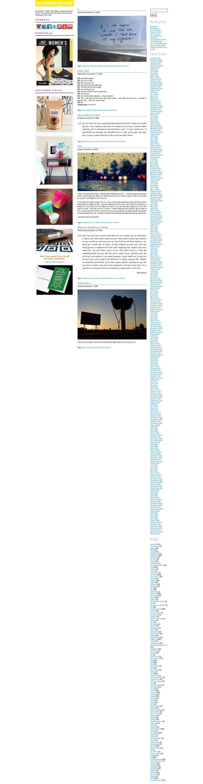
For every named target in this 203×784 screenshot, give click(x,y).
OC (151, 704)
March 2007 (154, 473)
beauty (152, 552)
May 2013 (154, 340)
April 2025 (154, 75)
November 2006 (156, 480)
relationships (109, 66)
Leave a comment (121, 66)
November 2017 (156, 241)
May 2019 (154, 207)
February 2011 (155, 391)
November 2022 (156, 129)
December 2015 (156, 281)
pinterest (153, 715)
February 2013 (155, 345)
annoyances (154, 546)
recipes (153, 727)
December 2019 (156, 195)
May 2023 (154, 119)
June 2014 (154, 315)
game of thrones (156, 618)
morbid (153, 691)
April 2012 (154, 364)
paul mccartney (156, 710)
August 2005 (155, 490)
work (152, 778)
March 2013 (154, 344)
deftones (153, 584)
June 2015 (154, 292)
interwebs (154, 651)
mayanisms (154, 679)
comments (154, 573)
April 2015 (154, 296)
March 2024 (154, 100)
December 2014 (156, 304)
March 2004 (154, 520)
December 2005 (156, 486)
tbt (151, 750)
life (92, 66)
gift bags (153, 624)
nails (152, 700)
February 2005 (155, 500)
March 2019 (154, 210)
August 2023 (155, 113)
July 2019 (154, 203)
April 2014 (154, 319)
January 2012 (155, 370)
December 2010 (156, 395)
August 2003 (155, 534)
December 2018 (156, 216)
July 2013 (154, 336)
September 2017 (156, 245)
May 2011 (154, 385)
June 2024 (154, 94)
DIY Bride (153, 38)
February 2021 (155, 168)
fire (151, 603)
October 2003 (155, 530)
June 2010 (154, 406)
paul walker (154, 712)
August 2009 (155, 425)
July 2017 (154, 248)
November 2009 (156, 420)
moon (152, 689)
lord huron (154, 670)
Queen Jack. (83, 71)
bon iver (153, 559)
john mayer (154, 656)
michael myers (155, 681)
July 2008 (154, 444)
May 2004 (154, 517)
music (152, 696)
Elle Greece (154, 28)
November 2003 (156, 528)
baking (152, 548)
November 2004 (156, 505)
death (152, 582)
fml (151, 607)
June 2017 (154, 250)
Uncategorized (155, 759)
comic (152, 571)
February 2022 (155, 146)
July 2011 (154, 382)
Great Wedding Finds (158, 40)
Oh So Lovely (155, 34)
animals (153, 544)
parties (152, 708)
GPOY (152, 630)
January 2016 (155, 279)
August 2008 (155, 442)
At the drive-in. (84, 283)
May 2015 (154, 294)
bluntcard (153, 558)
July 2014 (154, 313)
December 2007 (156, 456)
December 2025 (156, 60)
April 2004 (154, 519)
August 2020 (155, 180)
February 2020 (155, 191)
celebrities (154, 563)
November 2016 (156, 264)
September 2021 (156, 155)
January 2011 (155, 393)
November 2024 (156, 85)
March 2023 (154, 123)
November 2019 (156, 197)
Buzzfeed (153, 26)
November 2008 (156, 441)
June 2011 (154, 383)
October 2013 (155, 330)
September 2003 (156, 532)
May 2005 (154, 494)
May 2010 (154, 408)
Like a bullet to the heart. (89, 115)
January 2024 (155, 104)
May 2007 (154, 469)
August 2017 (155, 246)
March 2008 (154, 450)
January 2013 (155, 347)
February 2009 (155, 435)
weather (153, 765)
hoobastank (154, 643)
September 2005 (156, 488)
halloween (154, 632)
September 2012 (156, 355)
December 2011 (156, 372)
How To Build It (156, 30)
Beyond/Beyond (156, 36)
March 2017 (154, 256)
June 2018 (154, 227)
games (152, 620)
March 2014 (154, 321)
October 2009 (155, 422)
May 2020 (154, 186)
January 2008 (155, 454)
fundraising (154, 615)
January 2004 (155, 524)
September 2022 (156, 132)
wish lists (153, 774)
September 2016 (156, 267)
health (152, 636)
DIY (151, 590)
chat (83, 110)
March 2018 (154, 233)
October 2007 (155, 460)
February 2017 (155, 258)
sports (152, 746)
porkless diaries (156, 721)
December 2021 (156, 149)
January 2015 (155, 302)
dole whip (153, 592)
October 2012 (155, 353)
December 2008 (156, 439)
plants (152, 717)
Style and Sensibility (157, 45)
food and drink (155, 609)
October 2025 (155, 64)
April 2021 (154, 165)
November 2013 (156, 328)
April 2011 (154, 387)
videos (152, 763)
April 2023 (154, 121)
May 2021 (154, 163)
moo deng (154, 687)
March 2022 (154, 144)
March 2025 (154, 77)
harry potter (154, 634)
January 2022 (155, 148)
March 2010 (154, 412)
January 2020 (155, 193)
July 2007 (154, 465)
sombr (152, 740)
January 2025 (155, 81)
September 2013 (156, 332)
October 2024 (155, 87)
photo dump (154, 714)
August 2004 (155, 511)
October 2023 (155, 110)
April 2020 (154, 188)
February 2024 (155, 102)
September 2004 (156, 509)
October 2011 (155, 376)
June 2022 (154, 138)
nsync (152, 702)
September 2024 (156, 89)
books (152, 561)
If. (78, 9)
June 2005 (154, 492)
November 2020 (156, 174)
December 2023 (156, 106)
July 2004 (154, 513)
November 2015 (156, 283)
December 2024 (156, 83)
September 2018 (156, 222)
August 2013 (155, 334)
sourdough (154, 744)
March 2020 (154, 189)
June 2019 (154, 205)
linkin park (154, 666)
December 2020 (156, 172)
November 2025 (156, 62)
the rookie (154, 752)
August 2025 (155, 68)
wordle (152, 776)
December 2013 (156, 326)
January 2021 (155, 170)
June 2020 (154, 184)
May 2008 (154, 446)
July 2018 (154, 226)
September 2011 (156, 378)
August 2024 (155, 90)
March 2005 (154, 498)
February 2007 (155, 475)
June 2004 (154, 515)
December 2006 (156, 479)
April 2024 (154, 98)
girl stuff (153, 626)
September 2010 (156, 401)
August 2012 (155, 357)
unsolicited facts (156, 761)
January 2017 (155, 260)
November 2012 (156, 351)
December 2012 (156, 349)
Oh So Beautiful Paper (158, 43)
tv (151, 757)
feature (153, 599)
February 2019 (155, 212)
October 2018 (155, 220)
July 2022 (154, 136)
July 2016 (154, 271)
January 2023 (155, 125)
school (152, 736)
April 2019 (154, 208)
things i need (155, 754)
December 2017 (156, 239)
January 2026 (155, 58)
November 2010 (156, 397)
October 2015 (155, 285)
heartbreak (86, 66)
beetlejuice (154, 554)
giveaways (154, 628)
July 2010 (154, 404)
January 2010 (155, 416)
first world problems (157, 605)
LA (151, 662)
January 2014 (155, 324)
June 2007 (154, 467)
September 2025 (156, 66)
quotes (100, 66)
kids (151, 660)
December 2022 (156, 127)
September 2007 (156, 461)
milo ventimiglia (156, 685)
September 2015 (156, 286)
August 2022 (155, 134)
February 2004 (155, 522)
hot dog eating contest (158, 645)
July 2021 (154, 159)
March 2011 (154, 389)
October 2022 (155, 130)
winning (153, 773)
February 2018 (155, 235)
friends (88, 110)
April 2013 (154, 342)
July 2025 (154, 70)
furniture (153, 617)
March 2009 (154, 433)
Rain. (80, 146)
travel (152, 755)
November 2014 (156, 305)
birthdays (153, 556)
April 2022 (154, 142)
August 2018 (155, 224)
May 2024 (154, 96)
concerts (153, 575)
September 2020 (156, 178)
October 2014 (155, 307)
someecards (155, 742)
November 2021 (156, 151)
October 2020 (155, 176)
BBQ (152, 550)
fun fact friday (155, 613)
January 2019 (155, 214)
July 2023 (154, 115)
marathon (153, 676)
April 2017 (154, 254)
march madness (156, 677)
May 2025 (154, 73)
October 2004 (155, 507)
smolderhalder (155, 738)
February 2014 (155, 323)
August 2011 (155, 380)
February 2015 (155, 300)
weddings (153, 767)
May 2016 (154, 275)
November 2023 (156, 108)
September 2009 (156, 423)
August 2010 (155, 402)
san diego (154, 733)
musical (153, 698)
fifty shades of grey (157, 601)
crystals (153, 580)
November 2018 (156, 218)
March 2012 (154, 366)
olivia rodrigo (155, 706)
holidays (153, 639)
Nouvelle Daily (155, 32)
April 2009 (154, 431)
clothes (153, 569)
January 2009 (155, 437)
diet (151, 588)
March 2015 (154, 298)
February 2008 (155, 452)
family (152, 598)
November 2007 (156, 458)
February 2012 (155, 368)
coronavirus (154, 577)
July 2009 (154, 427)
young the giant (156, 780)
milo (152, 683)
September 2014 (156, 309)
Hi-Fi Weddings (156, 41)
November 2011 (156, 374)
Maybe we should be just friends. (93, 227)
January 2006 (155, 484)
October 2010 (155, 399)
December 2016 (156, 262)
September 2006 (156, 482)
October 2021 (155, 153)
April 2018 (154, 231)
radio (152, 725)
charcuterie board (157, 565)
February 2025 (155, 79)
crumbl (152, 578)
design (152, 586)
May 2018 (154, 229)
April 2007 (154, 471)
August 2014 (155, 311)
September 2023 (156, 111)
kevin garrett (155, 658)
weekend (153, 769)
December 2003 (156, 526)
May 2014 (154, 317)
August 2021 (155, 157)
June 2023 (154, 117)
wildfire (153, 771)
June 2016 (154, 273)
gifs (151, 622)
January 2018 (155, 237)
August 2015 (155, 288)
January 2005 (155, 501)
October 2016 (155, 266)
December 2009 (156, 418)
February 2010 (155, 414)
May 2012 (154, 363)
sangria (153, 734)
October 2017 (155, 243)
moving (153, 695)
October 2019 (155, 199)
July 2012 (154, 359)
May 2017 (154, 252)
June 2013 (154, 338)
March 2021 (154, 167)
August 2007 (155, 463)
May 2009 (154, 429)
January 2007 (155, 477)
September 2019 (156, 201)
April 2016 (154, 277)
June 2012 (154, 361)
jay (151, 655)
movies (153, 693)
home (152, 641)
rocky (152, 731)
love (95, 66)
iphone (152, 653)
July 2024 (154, 92)
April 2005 (154, 496)
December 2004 (156, 503)
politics (153, 719)
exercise (153, 594)
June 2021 (154, 161)
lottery (152, 672)
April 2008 (154, 448)
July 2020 (154, 182)
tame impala (155, 748)
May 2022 (154, 140)
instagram (154, 649)
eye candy (154, 596)
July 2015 (154, 290)
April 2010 (154, 410)
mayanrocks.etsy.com (54, 262)
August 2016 (155, 269)
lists (151, 668)
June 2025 (154, 71)
